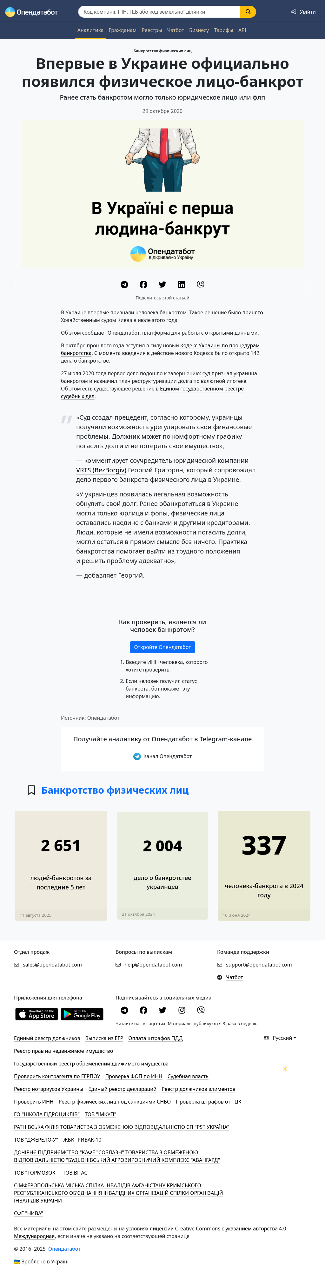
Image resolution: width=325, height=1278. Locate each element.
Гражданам (123, 30)
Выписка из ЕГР (104, 1038)
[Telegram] (125, 285)
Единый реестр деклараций (122, 1088)
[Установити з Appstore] (36, 1013)
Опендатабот (64, 1248)
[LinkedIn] (182, 285)
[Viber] (200, 285)
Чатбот (175, 30)
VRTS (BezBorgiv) (101, 470)
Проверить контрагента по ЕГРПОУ (57, 1076)
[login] (303, 12)
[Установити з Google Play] (82, 1013)
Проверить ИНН (34, 1101)
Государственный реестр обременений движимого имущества (91, 1063)
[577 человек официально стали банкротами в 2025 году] (60, 860)
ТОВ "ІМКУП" (100, 1114)
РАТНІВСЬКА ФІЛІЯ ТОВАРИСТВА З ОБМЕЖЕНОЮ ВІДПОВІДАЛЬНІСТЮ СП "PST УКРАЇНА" (121, 1127)
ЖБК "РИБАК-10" (83, 1139)
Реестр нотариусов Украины (48, 1088)
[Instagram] (182, 1011)
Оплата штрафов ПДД (155, 1038)
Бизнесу (199, 30)
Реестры (152, 30)
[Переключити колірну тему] (285, 1069)
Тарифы (223, 30)
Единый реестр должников (47, 1038)
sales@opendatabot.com (52, 964)
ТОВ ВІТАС (75, 1172)
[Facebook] (144, 285)
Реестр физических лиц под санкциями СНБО (115, 1101)
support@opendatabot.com (259, 964)
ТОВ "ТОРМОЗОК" (35, 1172)
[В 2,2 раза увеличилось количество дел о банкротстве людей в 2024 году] (263, 860)
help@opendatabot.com (153, 964)
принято (252, 312)
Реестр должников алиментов (198, 1088)
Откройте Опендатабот (162, 647)
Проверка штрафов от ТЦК (208, 1101)
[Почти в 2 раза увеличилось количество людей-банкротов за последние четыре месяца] (162, 860)
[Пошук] (159, 12)
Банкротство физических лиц (162, 51)
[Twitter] (163, 285)
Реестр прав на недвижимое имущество (63, 1050)
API (242, 30)
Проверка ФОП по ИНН (133, 1076)
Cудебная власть (188, 1076)
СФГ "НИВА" (28, 1213)
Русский (278, 1037)
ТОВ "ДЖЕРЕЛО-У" (36, 1139)
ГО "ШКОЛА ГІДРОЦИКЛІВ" (47, 1114)
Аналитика (90, 30)
